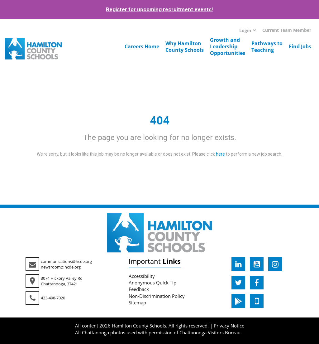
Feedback (139, 289)
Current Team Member (286, 30)
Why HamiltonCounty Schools (184, 46)
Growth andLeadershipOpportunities (227, 46)
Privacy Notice (229, 325)
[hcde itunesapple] (257, 301)
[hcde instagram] (275, 264)
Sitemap (137, 302)
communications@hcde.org (66, 261)
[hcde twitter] (238, 282)
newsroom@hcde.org (61, 267)
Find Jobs (300, 46)
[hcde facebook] (257, 282)
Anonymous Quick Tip (152, 282)
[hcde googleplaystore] (238, 301)
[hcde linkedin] (238, 264)
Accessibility (142, 276)
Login (245, 30)
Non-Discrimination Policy (157, 296)
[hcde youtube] (257, 264)
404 (159, 120)
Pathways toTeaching (267, 46)
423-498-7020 (53, 298)
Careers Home (142, 46)
